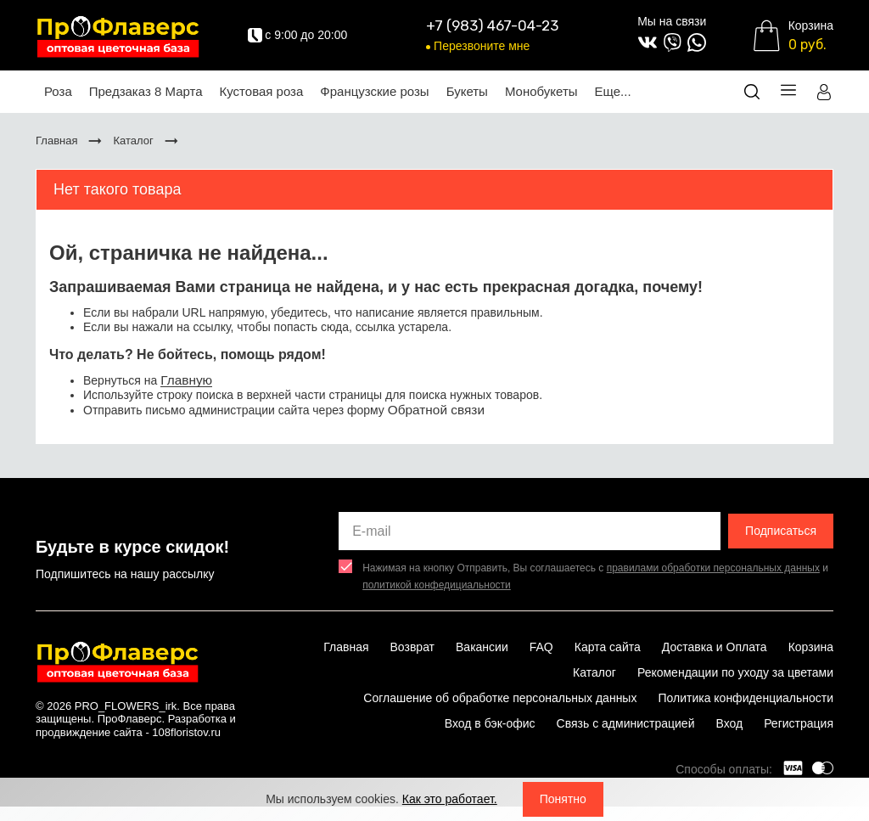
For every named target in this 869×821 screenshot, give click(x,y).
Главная (345, 647)
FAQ (541, 647)
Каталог (594, 672)
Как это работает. (449, 799)
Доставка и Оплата (714, 647)
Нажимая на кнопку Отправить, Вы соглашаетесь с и (595, 576)
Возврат (412, 647)
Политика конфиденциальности (745, 698)
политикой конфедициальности (436, 585)
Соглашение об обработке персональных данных (499, 698)
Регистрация (798, 723)
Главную (186, 380)
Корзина (810, 647)
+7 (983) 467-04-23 (492, 25)
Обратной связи (436, 409)
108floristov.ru (186, 732)
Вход (729, 723)
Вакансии (482, 647)
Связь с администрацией (626, 723)
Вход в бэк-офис (490, 723)
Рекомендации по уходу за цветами (735, 672)
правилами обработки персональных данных (713, 568)
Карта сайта (608, 647)
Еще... (613, 91)
